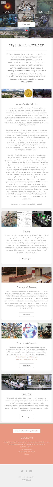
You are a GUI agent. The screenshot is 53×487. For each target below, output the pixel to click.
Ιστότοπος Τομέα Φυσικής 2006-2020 (26, 431)
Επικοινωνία (26, 24)
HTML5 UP (28, 479)
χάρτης (26, 454)
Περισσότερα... (26, 259)
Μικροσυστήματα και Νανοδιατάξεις (26, 359)
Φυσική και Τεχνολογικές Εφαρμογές (26, 357)
